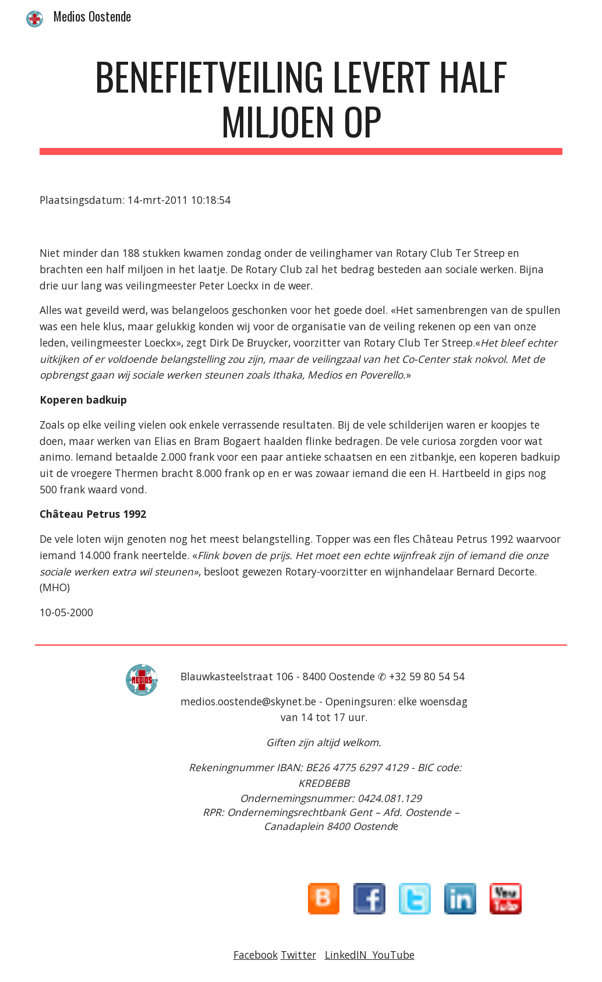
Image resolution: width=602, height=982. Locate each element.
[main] (301, 104)
